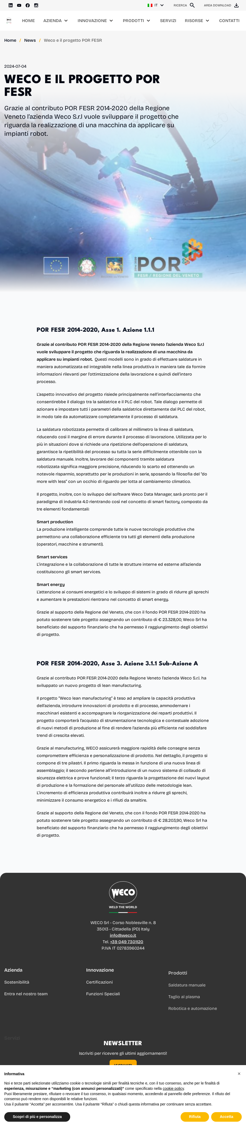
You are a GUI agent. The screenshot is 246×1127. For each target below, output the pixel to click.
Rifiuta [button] (195, 1117)
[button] (239, 1073)
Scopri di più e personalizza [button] (37, 1117)
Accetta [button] (226, 1117)
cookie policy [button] (173, 1088)
